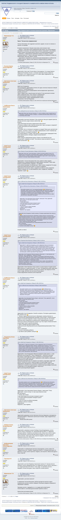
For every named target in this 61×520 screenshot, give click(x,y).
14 (12, 27)
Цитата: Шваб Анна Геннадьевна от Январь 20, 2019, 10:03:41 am (32, 183)
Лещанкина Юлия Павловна (9, 337)
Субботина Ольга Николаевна (8, 106)
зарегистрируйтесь (18, 9)
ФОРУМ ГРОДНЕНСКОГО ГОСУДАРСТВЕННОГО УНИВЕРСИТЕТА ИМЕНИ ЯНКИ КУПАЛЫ (28, 3)
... (7, 27)
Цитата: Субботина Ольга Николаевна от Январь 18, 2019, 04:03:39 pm (33, 285)
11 (8, 27)
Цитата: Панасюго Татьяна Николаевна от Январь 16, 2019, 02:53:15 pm (32, 151)
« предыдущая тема (47, 26)
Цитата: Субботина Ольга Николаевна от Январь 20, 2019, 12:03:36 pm (32, 181)
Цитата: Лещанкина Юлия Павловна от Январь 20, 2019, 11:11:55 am (31, 240)
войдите (32, 8)
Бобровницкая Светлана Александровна (8, 445)
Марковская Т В (9, 35)
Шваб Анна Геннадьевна (7, 146)
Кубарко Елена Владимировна (8, 425)
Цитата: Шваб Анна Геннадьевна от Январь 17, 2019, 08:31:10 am (32, 242)
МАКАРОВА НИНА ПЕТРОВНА (33, 23)
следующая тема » (55, 26)
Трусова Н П (7, 458)
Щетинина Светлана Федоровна (9, 81)
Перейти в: (32, 505)
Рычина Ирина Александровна (8, 66)
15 (14, 27)
